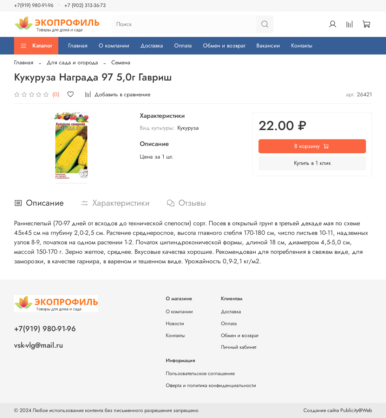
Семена (120, 62)
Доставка (151, 45)
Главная (77, 45)
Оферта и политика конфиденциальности (211, 385)
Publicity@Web (356, 410)
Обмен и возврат (224, 45)
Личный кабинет (238, 347)
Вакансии (268, 45)
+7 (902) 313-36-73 (85, 5)
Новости (175, 323)
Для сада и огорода (72, 62)
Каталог (36, 45)
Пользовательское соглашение (200, 373)
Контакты (301, 45)
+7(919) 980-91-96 (33, 5)
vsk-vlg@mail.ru (38, 345)
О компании (114, 45)
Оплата (183, 45)
